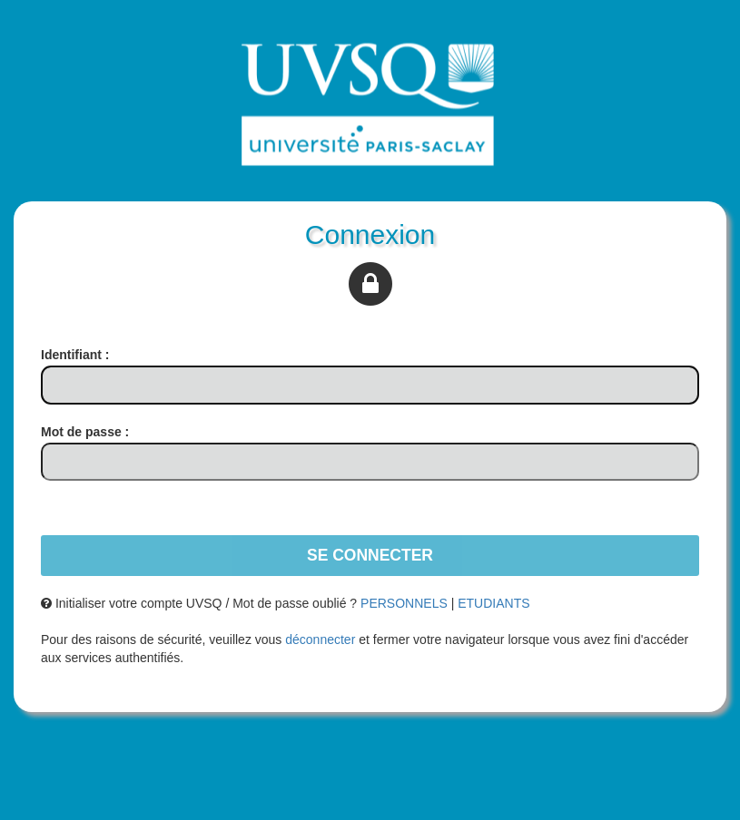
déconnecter (320, 639)
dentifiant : (75, 354)
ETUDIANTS (493, 603)
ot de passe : (85, 432)
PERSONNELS (404, 603)
